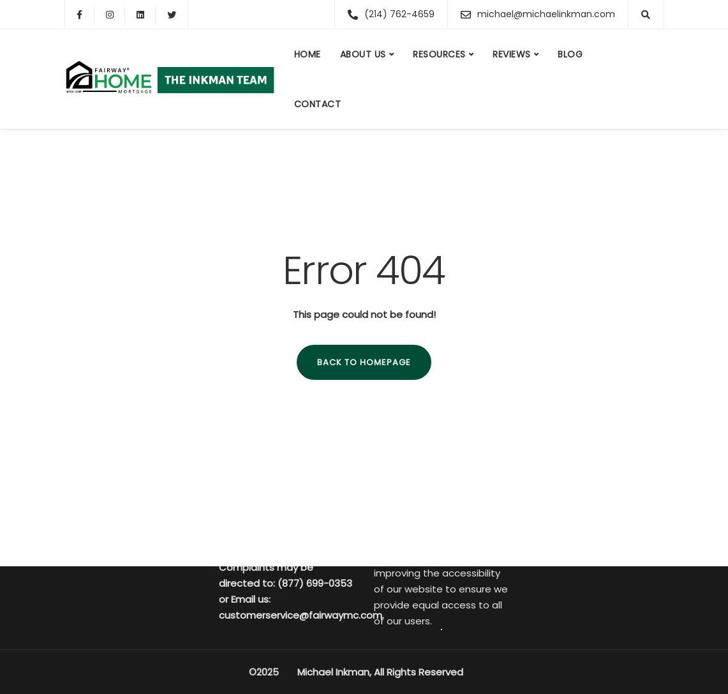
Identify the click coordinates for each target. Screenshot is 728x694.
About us (363, 54)
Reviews (512, 54)
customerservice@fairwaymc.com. (301, 615)
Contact (317, 104)
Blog (570, 54)
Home (307, 54)
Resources (439, 54)
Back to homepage (364, 362)
